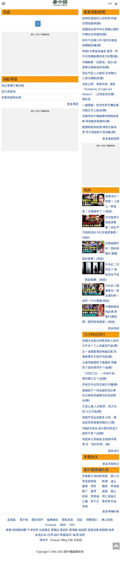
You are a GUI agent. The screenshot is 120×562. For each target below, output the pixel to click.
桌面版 (11, 519)
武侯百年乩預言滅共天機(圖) (100, 384)
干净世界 (32, 529)
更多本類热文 (110, 463)
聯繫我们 (92, 519)
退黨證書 (93, 529)
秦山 (113, 491)
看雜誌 (55, 529)
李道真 (86, 481)
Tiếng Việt (66, 540)
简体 (110, 3)
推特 (63, 524)
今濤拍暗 (96, 476)
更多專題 (72, 104)
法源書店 (44, 529)
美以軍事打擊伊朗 (13, 85)
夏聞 (85, 486)
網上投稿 (107, 519)
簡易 (105, 476)
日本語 (78, 540)
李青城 (95, 496)
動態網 (103, 529)
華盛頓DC (66, 534)
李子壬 (95, 501)
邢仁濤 (106, 496)
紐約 (56, 534)
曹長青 (106, 501)
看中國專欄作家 (96, 470)
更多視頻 (113, 328)
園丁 (85, 491)
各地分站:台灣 (44, 534)
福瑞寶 (82, 529)
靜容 (85, 496)
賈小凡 (115, 476)
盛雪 (93, 491)
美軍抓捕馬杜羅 (11, 97)
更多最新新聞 (110, 138)
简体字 (44, 540)
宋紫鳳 (86, 476)
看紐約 (64, 529)
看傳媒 (73, 529)
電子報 (24, 519)
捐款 (80, 519)
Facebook (50, 524)
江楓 (85, 501)
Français (55, 540)
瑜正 (113, 496)
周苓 (93, 486)
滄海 (85, 506)
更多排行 (113, 451)
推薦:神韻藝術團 (16, 529)
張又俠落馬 (9, 91)
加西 (82, 534)
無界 (111, 529)
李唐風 (115, 486)
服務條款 (52, 519)
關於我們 (37, 519)
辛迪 (113, 501)
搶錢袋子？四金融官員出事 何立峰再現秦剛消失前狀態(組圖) (99, 395)
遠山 (113, 481)
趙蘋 (105, 491)
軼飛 (105, 481)
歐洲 (76, 534)
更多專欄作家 (110, 511)
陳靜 (105, 486)
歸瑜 (93, 481)
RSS (72, 524)
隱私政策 (67, 519)
